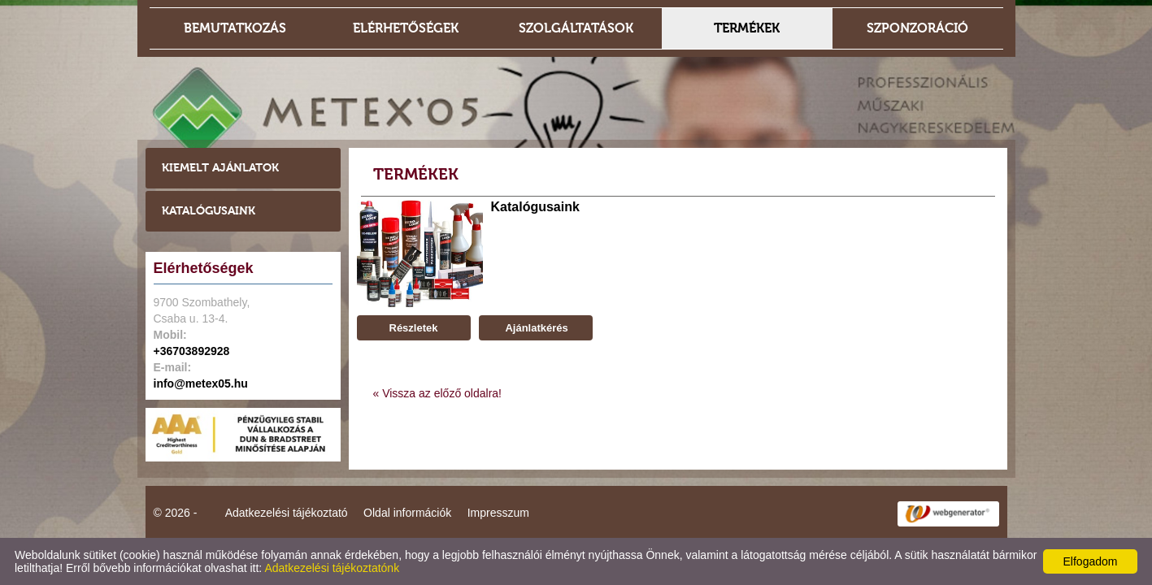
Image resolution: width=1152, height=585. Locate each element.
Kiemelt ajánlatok (220, 168)
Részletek (413, 328)
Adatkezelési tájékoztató (286, 512)
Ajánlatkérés (534, 328)
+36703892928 (192, 351)
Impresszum (498, 512)
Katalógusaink (208, 211)
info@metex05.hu (201, 383)
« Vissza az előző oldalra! (437, 393)
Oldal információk (407, 512)
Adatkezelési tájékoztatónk (331, 567)
